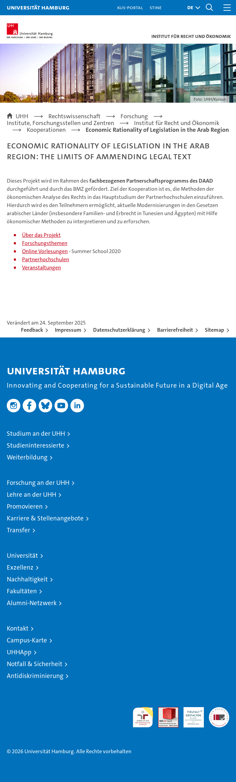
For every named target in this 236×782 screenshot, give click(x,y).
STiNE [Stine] (156, 7)
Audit (164, 710)
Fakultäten (22, 591)
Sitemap (214, 329)
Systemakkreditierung (219, 710)
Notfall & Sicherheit (34, 664)
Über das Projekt (41, 235)
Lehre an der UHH (31, 494)
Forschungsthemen (44, 243)
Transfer (18, 530)
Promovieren (25, 506)
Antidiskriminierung (35, 676)
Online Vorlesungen (45, 251)
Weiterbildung (27, 457)
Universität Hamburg (38, 7)
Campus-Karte (27, 640)
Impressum (68, 329)
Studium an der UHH (36, 433)
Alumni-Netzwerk (32, 603)
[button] (192, 7)
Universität (22, 555)
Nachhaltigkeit (27, 579)
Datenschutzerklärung (119, 329)
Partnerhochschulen (45, 259)
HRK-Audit (190, 714)
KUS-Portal (130, 7)
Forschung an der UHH (38, 482)
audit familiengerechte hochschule (143, 717)
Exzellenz (20, 567)
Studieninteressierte (35, 445)
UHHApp (19, 652)
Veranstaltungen (41, 267)
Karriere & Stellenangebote (45, 518)
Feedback (32, 329)
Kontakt (17, 628)
